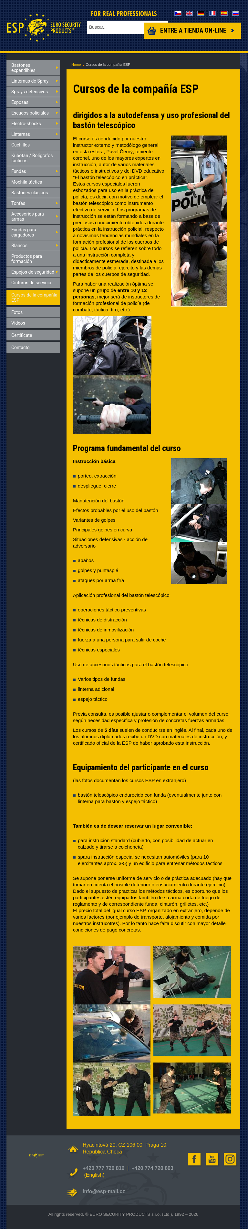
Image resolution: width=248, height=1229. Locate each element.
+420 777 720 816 (103, 1168)
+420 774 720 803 (152, 1168)
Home (76, 64)
